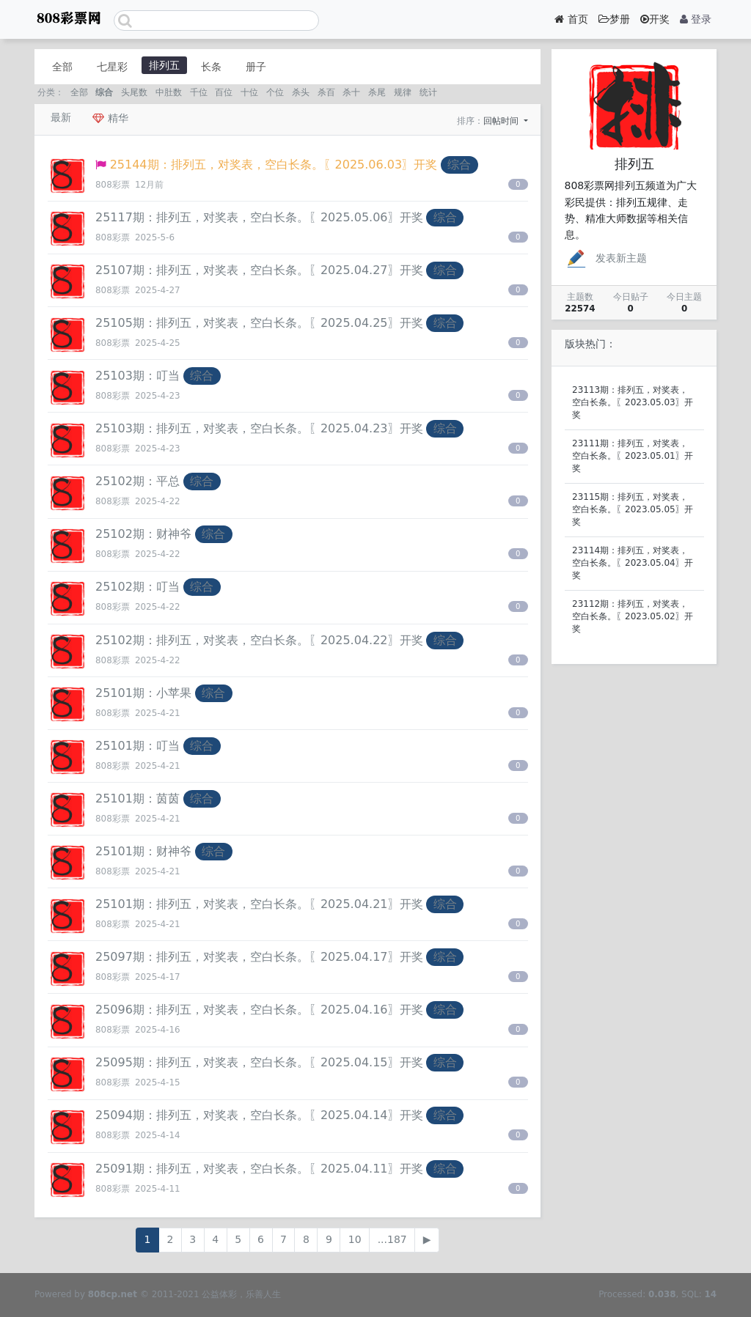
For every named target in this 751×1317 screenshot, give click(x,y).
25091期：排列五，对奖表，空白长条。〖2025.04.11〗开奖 (259, 1169)
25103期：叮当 (137, 376)
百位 (223, 92)
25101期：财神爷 (143, 851)
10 (355, 1239)
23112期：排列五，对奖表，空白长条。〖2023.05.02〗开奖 (632, 616)
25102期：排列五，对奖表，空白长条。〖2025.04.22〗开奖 (259, 640)
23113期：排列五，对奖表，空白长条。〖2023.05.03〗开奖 (632, 402)
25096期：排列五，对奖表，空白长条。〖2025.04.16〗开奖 (259, 1010)
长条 (211, 67)
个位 (275, 92)
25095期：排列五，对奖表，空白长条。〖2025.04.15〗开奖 (259, 1062)
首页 (570, 19)
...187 (392, 1239)
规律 (402, 92)
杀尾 (377, 92)
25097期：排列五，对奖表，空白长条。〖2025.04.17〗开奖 (259, 957)
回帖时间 (502, 121)
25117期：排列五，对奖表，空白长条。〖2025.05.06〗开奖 (259, 217)
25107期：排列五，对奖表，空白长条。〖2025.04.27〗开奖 (259, 270)
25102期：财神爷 (143, 534)
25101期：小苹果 (143, 693)
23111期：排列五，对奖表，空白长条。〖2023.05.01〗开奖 (632, 455)
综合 (104, 92)
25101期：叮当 (137, 746)
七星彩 (112, 67)
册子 (256, 67)
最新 (61, 117)
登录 (695, 19)
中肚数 (168, 92)
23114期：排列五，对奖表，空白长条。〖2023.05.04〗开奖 (632, 562)
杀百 (326, 92)
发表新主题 (606, 258)
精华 (110, 118)
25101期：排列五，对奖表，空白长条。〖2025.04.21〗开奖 (259, 904)
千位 (199, 92)
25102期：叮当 (137, 587)
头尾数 (134, 92)
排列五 (164, 65)
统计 (428, 92)
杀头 (300, 92)
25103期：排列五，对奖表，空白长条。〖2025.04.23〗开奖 (259, 428)
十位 (249, 92)
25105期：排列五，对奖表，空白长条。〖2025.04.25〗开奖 (259, 323)
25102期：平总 (137, 481)
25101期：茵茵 (137, 798)
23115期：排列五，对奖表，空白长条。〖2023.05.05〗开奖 (632, 509)
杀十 (351, 92)
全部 (62, 67)
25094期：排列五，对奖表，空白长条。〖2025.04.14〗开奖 (259, 1115)
